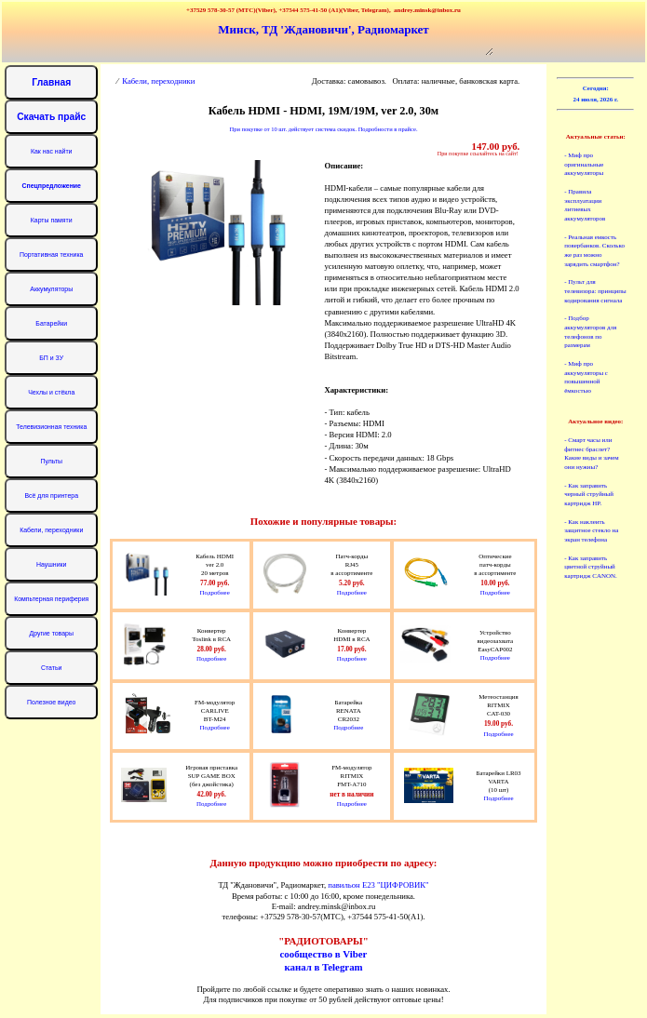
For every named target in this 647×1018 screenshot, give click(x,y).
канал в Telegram (323, 966)
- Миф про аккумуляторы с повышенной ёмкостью (586, 377)
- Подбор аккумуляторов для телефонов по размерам (590, 332)
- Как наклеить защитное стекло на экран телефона (591, 530)
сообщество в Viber (324, 953)
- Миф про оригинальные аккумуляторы (583, 164)
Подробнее (215, 592)
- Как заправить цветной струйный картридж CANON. (590, 567)
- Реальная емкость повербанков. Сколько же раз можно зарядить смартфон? (594, 251)
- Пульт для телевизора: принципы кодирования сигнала (595, 290)
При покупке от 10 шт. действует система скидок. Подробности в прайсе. (323, 129)
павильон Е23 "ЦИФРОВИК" (378, 885)
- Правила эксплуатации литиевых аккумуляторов (584, 205)
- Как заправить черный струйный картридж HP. (588, 494)
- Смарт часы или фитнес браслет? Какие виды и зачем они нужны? (591, 453)
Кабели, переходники (158, 81)
